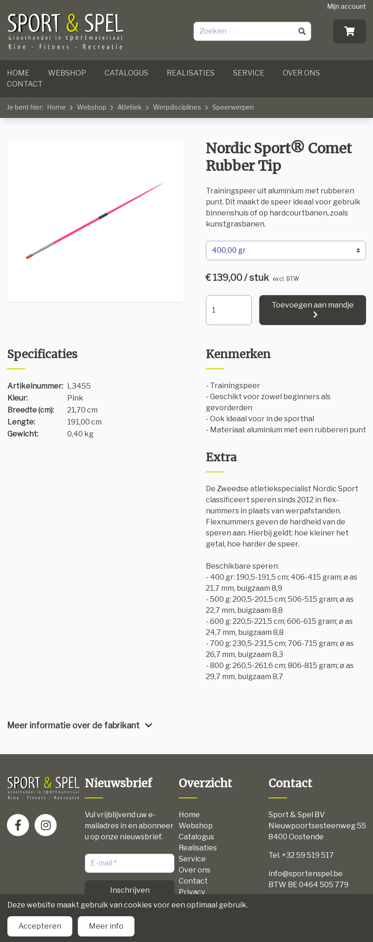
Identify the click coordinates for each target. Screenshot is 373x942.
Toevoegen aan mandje (313, 305)
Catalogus (126, 73)
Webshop (67, 73)
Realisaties (191, 73)
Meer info (106, 926)
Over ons (301, 73)
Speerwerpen (233, 107)
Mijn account (346, 6)
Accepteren (39, 926)
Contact (25, 84)
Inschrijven (130, 890)
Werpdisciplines (177, 107)
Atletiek (129, 107)
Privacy (192, 892)
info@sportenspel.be (305, 873)
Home (18, 73)
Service (248, 73)
